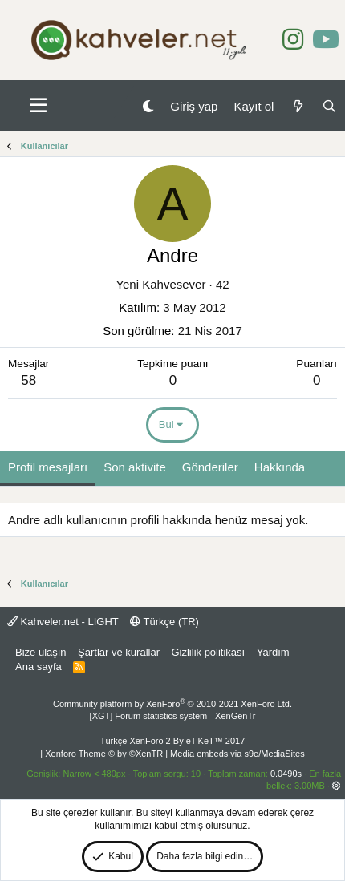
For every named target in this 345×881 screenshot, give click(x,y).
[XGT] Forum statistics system (173, 716)
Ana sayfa (38, 667)
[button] (38, 105)
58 (28, 380)
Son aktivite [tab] (135, 467)
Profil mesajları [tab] (47, 467)
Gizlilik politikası (208, 652)
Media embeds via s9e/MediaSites (237, 753)
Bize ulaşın (41, 652)
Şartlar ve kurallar (119, 652)
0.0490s (286, 773)
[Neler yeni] (297, 106)
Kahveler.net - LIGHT (63, 622)
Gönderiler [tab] (210, 467)
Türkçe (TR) (164, 622)
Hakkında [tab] (279, 467)
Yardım (273, 652)
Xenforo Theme (104, 753)
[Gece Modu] (148, 106)
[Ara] (329, 106)
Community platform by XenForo (172, 704)
